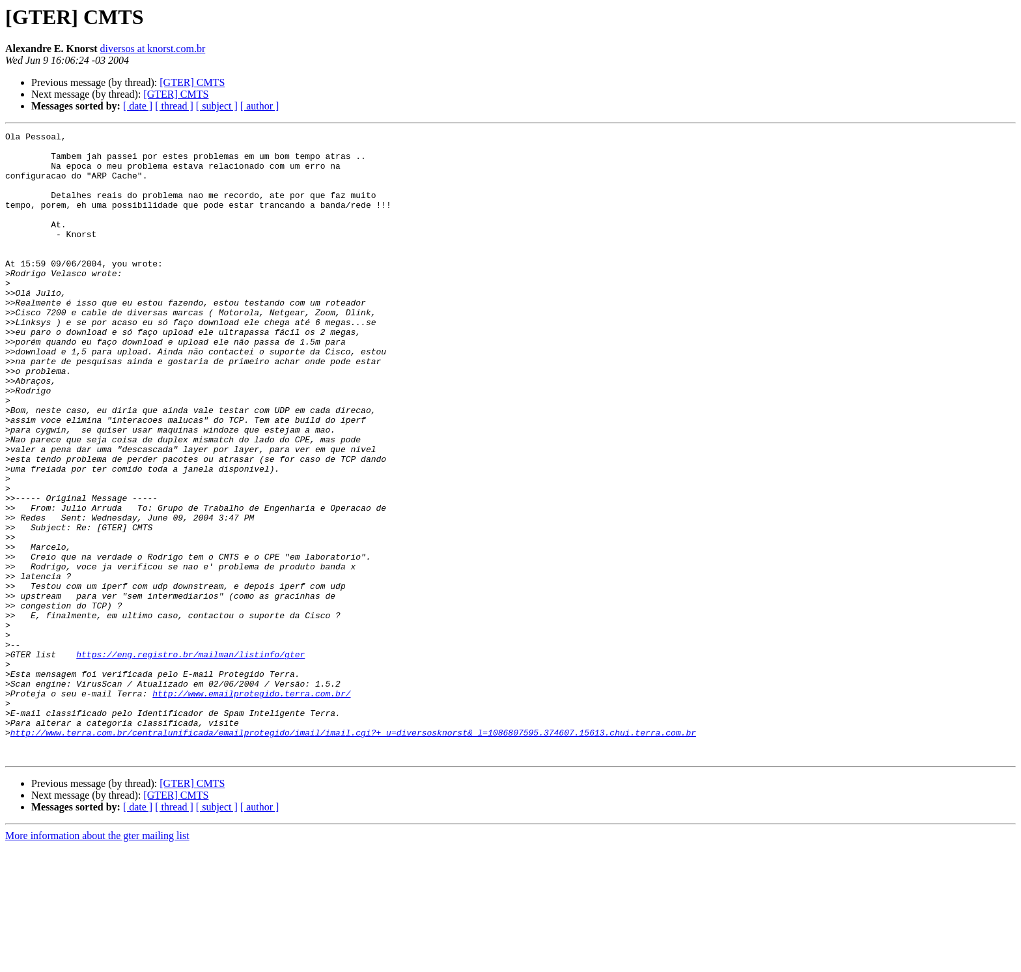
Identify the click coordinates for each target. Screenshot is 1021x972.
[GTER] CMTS (192, 82)
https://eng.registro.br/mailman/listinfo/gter (190, 759)
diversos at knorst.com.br (152, 48)
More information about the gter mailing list (97, 960)
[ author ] (259, 105)
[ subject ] (217, 105)
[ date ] (137, 105)
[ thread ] (174, 105)
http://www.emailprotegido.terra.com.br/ (251, 806)
